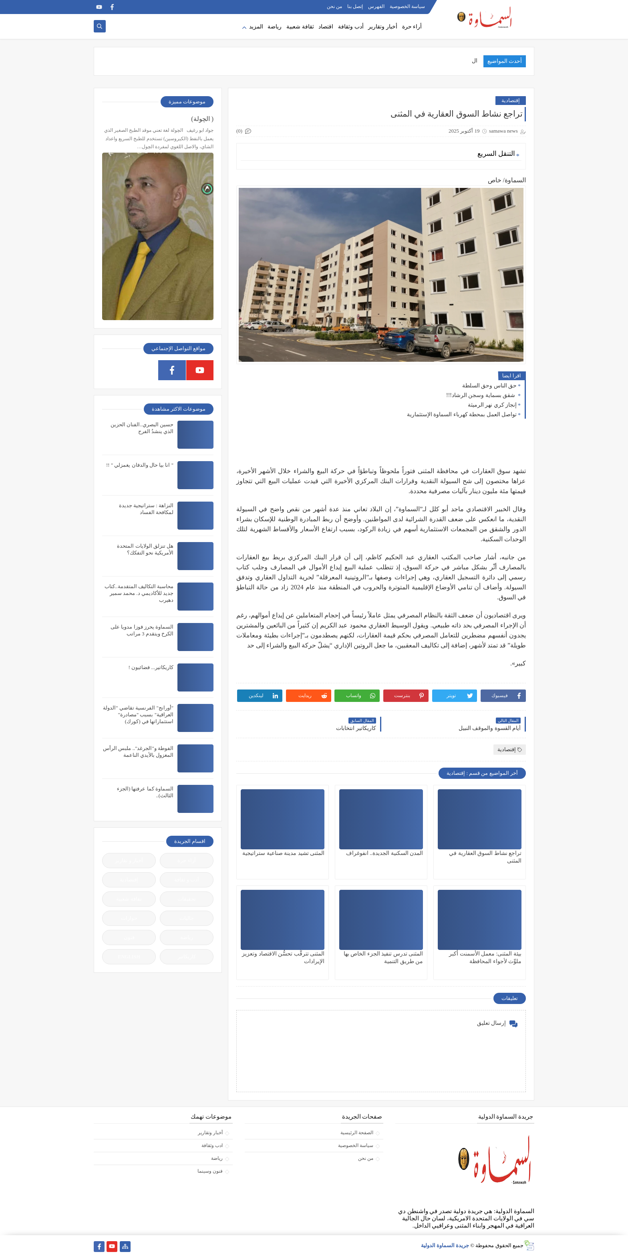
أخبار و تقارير (129, 860)
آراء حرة (186, 860)
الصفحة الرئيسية (356, 1132)
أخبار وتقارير (382, 27)
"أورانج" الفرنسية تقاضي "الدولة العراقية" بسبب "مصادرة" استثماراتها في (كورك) (138, 714)
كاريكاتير (186, 957)
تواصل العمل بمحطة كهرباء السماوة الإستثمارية (462, 414)
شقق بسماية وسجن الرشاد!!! (481, 395)
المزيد (256, 27)
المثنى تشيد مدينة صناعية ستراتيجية (283, 853)
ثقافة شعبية (300, 27)
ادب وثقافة (212, 1145)
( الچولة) (202, 118)
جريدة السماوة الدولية (445, 1245)
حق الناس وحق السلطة (489, 386)
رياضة (275, 27)
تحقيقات (186, 899)
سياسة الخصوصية (407, 6)
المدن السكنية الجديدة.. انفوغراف (384, 853)
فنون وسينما (210, 1171)
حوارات (129, 918)
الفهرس (376, 6)
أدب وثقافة (351, 27)
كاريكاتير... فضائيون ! (150, 667)
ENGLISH (129, 957)
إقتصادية (510, 100)
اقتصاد (325, 27)
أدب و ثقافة (186, 880)
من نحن (334, 6)
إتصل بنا (355, 6)
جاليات (186, 918)
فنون (129, 937)
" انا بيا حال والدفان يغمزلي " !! (139, 465)
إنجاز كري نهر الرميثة (492, 405)
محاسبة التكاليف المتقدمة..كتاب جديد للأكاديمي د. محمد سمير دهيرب (139, 593)
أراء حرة (412, 27)
